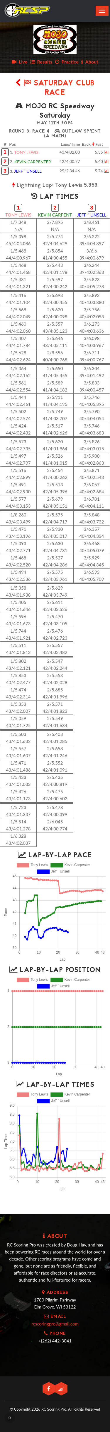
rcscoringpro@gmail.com (54, 1323)
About (89, 61)
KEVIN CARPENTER (32, 161)
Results (41, 61)
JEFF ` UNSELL (27, 171)
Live (19, 61)
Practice (67, 61)
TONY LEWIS (26, 152)
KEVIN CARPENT (55, 214)
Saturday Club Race (55, 88)
